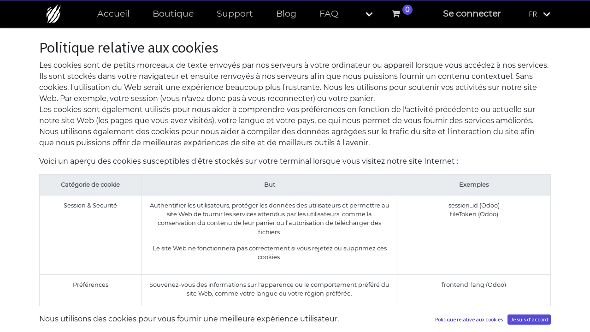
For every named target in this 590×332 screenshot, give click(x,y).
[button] (361, 14)
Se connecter (472, 13)
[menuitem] (113, 14)
